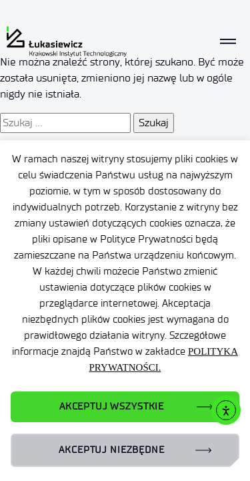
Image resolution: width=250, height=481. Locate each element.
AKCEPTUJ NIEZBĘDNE (111, 450)
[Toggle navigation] (228, 41)
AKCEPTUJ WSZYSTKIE (111, 406)
